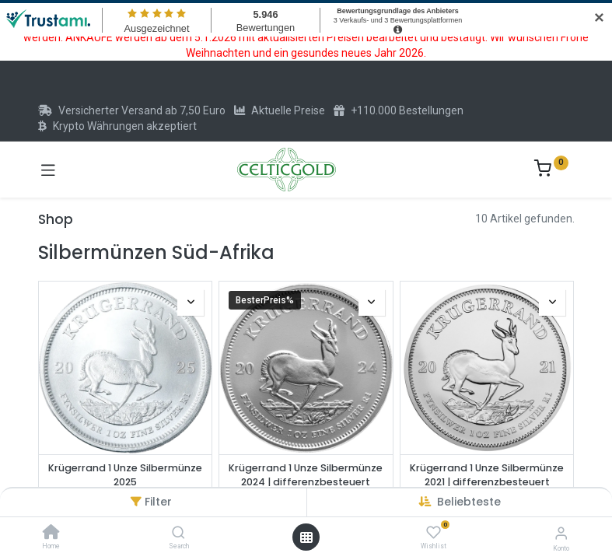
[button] (469, 502)
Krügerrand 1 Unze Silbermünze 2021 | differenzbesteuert (487, 474)
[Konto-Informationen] (561, 533)
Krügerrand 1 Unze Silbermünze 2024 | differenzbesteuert (306, 474)
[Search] (178, 533)
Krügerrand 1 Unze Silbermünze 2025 (125, 474)
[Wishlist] (433, 532)
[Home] (51, 533)
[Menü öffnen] (306, 537)
